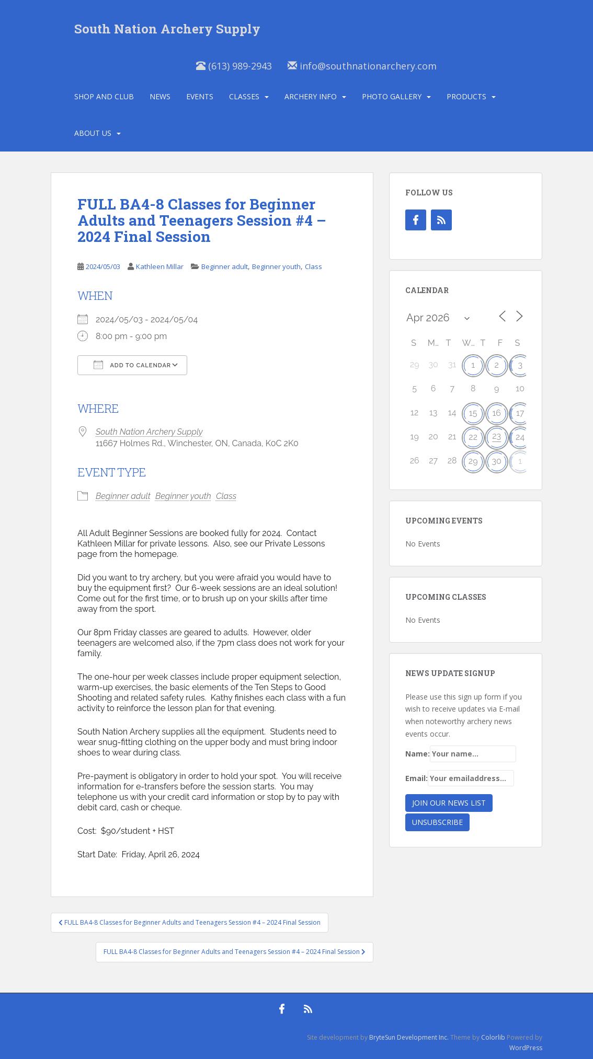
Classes (244, 96)
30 (496, 461)
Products (466, 96)
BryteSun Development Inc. (409, 1037)
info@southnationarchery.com (362, 66)
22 (473, 437)
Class (313, 266)
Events (199, 96)
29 (473, 461)
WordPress (525, 1047)
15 (473, 413)
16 (496, 413)
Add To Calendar (132, 364)
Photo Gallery (391, 96)
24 (520, 437)
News (160, 96)
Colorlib (493, 1037)
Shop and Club (104, 96)
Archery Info (310, 96)
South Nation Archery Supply (167, 28)
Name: (460, 754)
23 (496, 436)
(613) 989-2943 (234, 66)
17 (520, 413)
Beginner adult (224, 266)
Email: (459, 778)
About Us (92, 133)
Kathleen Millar (160, 266)
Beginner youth (276, 266)
